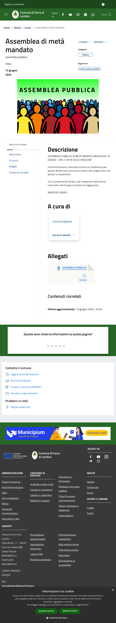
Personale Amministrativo (10, 511)
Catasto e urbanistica (41, 495)
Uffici (4, 493)
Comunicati (93, 487)
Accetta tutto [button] (46, 611)
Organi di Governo (11, 482)
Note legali (64, 555)
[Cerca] (109, 14)
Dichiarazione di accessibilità (67, 563)
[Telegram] (84, 14)
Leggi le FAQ (36, 554)
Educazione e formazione (65, 479)
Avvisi (28, 27)
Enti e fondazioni (10, 498)
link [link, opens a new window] (87, 605)
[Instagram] (77, 14)
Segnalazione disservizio (37, 546)
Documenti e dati (10, 519)
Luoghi (90, 507)
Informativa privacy (69, 550)
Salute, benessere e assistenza (69, 508)
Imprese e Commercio (41, 490)
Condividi (85, 42)
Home (7, 27)
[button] (58, 617)
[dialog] (58, 605)
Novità (17, 27)
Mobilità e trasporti (40, 500)
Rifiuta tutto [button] (70, 611)
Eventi (90, 513)
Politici (5, 503)
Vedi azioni (100, 42)
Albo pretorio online (69, 544)
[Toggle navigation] (6, 14)
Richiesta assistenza (40, 559)
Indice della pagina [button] (17, 144)
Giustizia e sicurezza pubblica (69, 489)
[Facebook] (62, 14)
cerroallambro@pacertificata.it (18, 586)
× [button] (112, 590)
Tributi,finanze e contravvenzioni (67, 498)
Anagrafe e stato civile (41, 484)
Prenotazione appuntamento (37, 537)
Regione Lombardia (14, 4)
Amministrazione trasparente (67, 537)
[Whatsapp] (92, 14)
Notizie (90, 482)
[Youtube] (69, 14)
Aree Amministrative (12, 487)
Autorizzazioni (66, 515)
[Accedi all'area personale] (103, 4)
